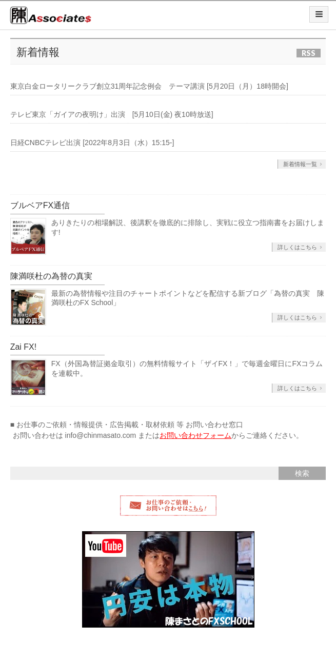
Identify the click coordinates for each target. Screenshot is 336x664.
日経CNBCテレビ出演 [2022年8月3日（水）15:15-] (92, 142)
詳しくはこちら (297, 247)
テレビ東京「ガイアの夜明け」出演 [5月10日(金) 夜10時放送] (111, 114)
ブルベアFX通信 (40, 205)
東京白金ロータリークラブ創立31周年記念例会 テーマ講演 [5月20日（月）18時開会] (149, 86)
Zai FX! (23, 347)
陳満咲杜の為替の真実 (51, 276)
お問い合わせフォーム (195, 435)
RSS (308, 53)
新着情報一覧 (300, 164)
